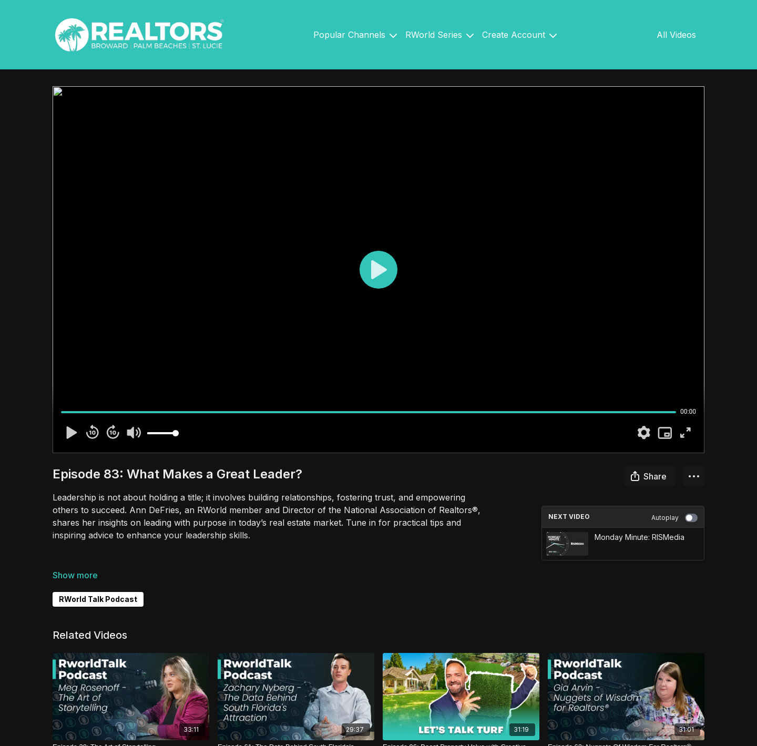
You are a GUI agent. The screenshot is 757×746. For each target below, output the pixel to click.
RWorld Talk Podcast (98, 599)
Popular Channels (355, 34)
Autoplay (674, 518)
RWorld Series (439, 34)
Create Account (519, 34)
